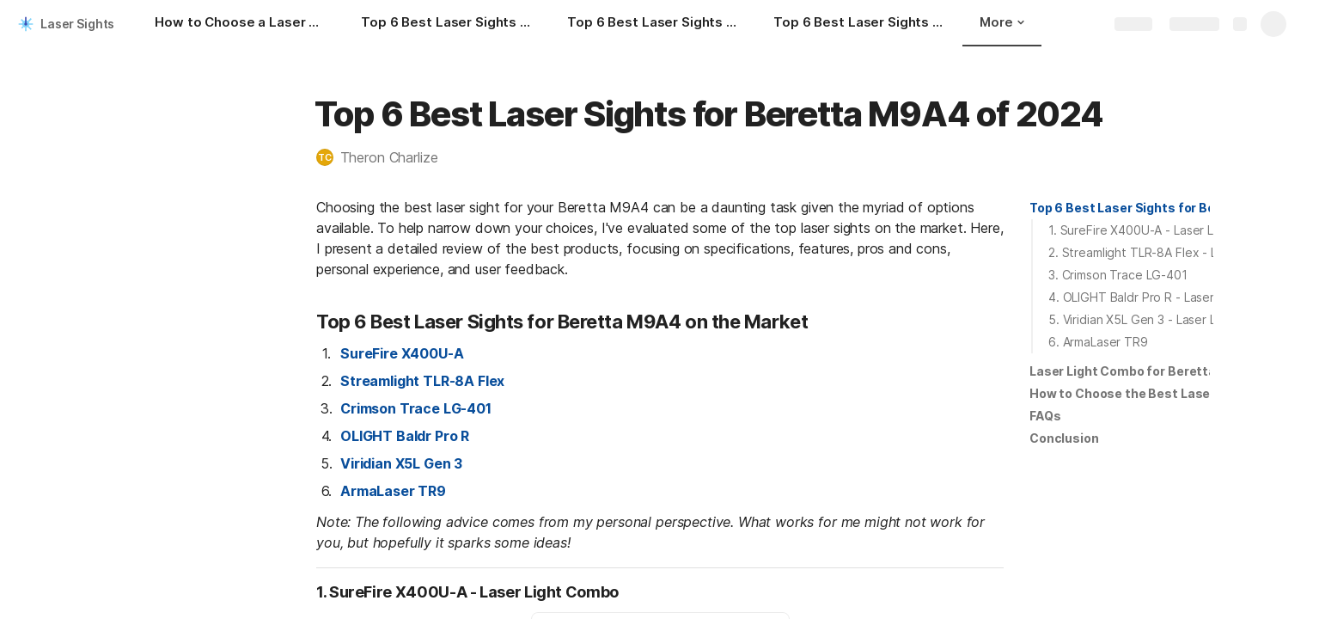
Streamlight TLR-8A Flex (422, 380)
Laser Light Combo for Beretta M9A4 (1142, 371)
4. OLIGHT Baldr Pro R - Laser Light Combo (1168, 297)
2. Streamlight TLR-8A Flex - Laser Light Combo (1182, 252)
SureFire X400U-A (401, 353)
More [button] (1002, 22)
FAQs (1044, 415)
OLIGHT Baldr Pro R (404, 435)
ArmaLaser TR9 (393, 490)
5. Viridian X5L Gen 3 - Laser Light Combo (1164, 319)
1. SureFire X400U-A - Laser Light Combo (1163, 230)
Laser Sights (77, 23)
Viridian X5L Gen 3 (401, 463)
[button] (386, 157)
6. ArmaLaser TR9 (1098, 341)
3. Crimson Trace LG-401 (1118, 274)
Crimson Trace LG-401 (416, 408)
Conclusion (1064, 438)
